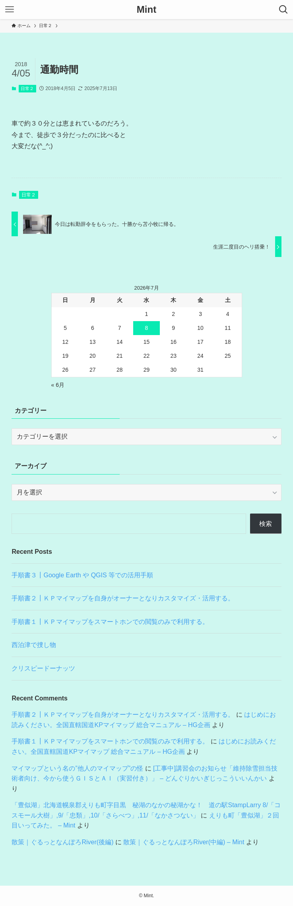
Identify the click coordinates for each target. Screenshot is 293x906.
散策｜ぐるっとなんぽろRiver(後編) (62, 842)
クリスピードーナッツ (43, 668)
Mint (146, 9)
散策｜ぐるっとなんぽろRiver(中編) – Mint (183, 842)
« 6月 (57, 385)
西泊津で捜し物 (34, 644)
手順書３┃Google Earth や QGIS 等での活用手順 (82, 575)
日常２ (27, 88)
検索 (265, 523)
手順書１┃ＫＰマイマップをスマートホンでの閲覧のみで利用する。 (110, 621)
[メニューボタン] (9, 9)
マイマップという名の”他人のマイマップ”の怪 (77, 768)
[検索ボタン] (283, 9)
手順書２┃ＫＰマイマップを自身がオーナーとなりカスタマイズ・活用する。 (123, 598)
